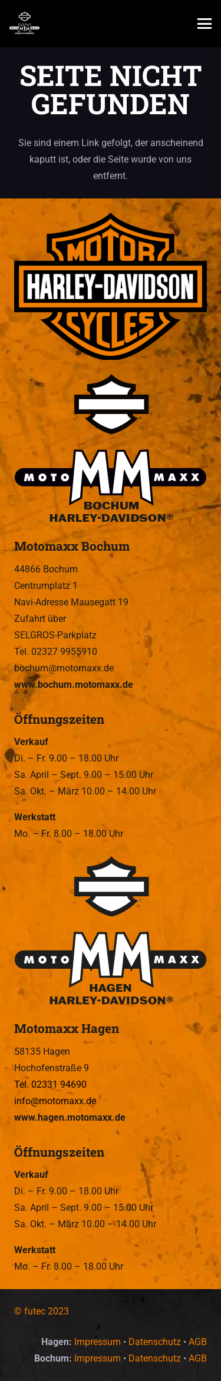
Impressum (97, 1341)
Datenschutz (154, 1341)
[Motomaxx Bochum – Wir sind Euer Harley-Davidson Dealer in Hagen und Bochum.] (110, 449)
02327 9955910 (64, 651)
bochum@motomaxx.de (64, 668)
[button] (204, 23)
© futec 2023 (41, 1311)
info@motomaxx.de (55, 1101)
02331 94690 (59, 1084)
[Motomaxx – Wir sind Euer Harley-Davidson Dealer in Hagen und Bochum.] (24, 23)
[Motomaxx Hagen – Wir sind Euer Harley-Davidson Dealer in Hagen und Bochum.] (110, 931)
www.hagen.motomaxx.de (70, 1117)
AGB (198, 1341)
